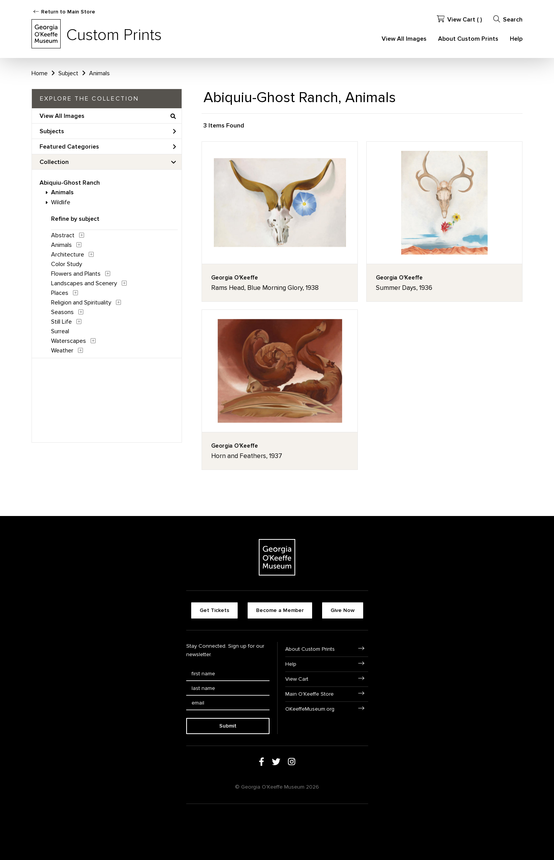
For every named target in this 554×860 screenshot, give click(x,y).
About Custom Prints (468, 39)
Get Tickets (214, 610)
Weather (62, 350)
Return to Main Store (68, 11)
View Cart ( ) (459, 19)
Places (59, 293)
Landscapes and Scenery (84, 283)
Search (508, 19)
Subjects (108, 131)
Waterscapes (68, 341)
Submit (227, 726)
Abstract (62, 235)
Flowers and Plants (76, 274)
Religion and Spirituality (81, 302)
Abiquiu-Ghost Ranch (70, 183)
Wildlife (60, 202)
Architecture (67, 254)
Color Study (66, 264)
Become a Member (280, 610)
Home (39, 73)
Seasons (62, 312)
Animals (62, 192)
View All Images (404, 39)
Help (516, 39)
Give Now (343, 610)
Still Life (61, 322)
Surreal (60, 331)
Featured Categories (108, 146)
